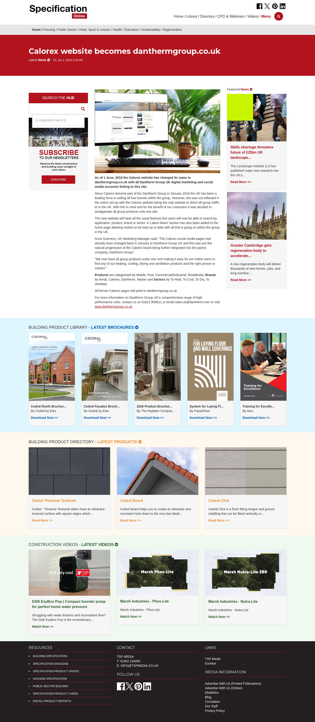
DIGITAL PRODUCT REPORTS (52, 701)
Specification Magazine (51, 663)
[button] (266, 16)
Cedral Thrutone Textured (54, 501)
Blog (208, 697)
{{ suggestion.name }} (51, 120)
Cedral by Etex (46, 411)
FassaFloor (202, 411)
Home (179, 16)
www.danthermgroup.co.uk (113, 306)
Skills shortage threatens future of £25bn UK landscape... (251, 152)
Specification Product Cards (55, 693)
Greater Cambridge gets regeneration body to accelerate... (251, 250)
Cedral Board (131, 501)
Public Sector (67, 29)
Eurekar (210, 663)
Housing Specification (50, 678)
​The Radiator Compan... (158, 411)
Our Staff (211, 706)
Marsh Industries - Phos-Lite (144, 601)
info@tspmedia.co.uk (140, 665)
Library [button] (191, 16)
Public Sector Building (50, 686)
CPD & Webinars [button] (231, 16)
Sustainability (150, 29)
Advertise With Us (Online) (223, 688)
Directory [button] (207, 16)
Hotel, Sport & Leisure (94, 29)
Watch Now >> (43, 626)
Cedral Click (218, 501)
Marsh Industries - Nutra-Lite (233, 601)
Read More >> (240, 182)
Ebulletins (212, 692)
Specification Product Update (56, 671)
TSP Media (213, 659)
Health (117, 29)
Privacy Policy (215, 710)
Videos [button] (253, 16)
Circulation (212, 701)
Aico (250, 411)
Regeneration (172, 29)
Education (132, 29)
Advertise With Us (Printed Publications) (233, 683)
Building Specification (50, 656)
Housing (49, 29)
